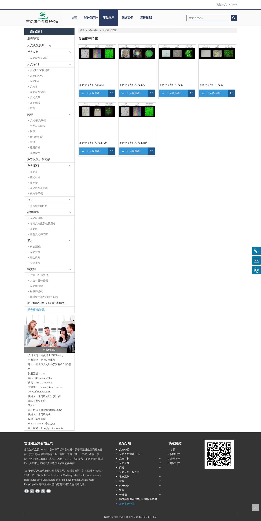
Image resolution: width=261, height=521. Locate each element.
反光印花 (33, 38)
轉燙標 (31, 269)
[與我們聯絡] (49, 334)
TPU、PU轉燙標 (39, 275)
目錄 (32, 131)
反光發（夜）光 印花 (171, 85)
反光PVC (35, 81)
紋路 (32, 108)
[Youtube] (48, 491)
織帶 (32, 142)
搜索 (234, 18)
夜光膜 (34, 229)
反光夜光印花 (36, 309)
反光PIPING (36, 75)
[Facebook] (26, 491)
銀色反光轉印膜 (39, 234)
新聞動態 (146, 17)
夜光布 (34, 172)
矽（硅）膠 (36, 136)
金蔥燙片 (35, 263)
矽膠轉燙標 (36, 291)
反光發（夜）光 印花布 (132, 85)
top (255, 507)
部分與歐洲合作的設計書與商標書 (49, 303)
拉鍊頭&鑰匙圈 (38, 206)
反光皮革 (35, 97)
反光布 (34, 86)
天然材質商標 (37, 126)
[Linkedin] (37, 491)
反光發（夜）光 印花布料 (93, 143)
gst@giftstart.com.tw (51, 410)
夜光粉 (34, 182)
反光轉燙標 (36, 286)
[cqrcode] (219, 454)
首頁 (74, 17)
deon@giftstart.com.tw (52, 428)
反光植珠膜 (36, 218)
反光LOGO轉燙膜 (40, 70)
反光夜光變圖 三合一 (40, 45)
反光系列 (33, 64)
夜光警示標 (36, 193)
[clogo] (42, 17)
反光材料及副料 (39, 58)
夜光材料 (35, 177)
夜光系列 (33, 165)
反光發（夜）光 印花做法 (133, 143)
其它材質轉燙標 (39, 280)
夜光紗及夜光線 (39, 188)
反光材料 (33, 51)
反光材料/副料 (38, 92)
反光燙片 (35, 252)
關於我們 (90, 17)
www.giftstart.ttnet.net (39, 391)
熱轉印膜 (33, 212)
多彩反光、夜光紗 (38, 159)
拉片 (30, 199)
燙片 (30, 240)
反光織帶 (35, 102)
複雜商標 (35, 147)
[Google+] (32, 491)
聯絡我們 (127, 17)
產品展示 (108, 17)
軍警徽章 (35, 153)
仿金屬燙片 (36, 246)
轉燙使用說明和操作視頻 (44, 297)
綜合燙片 (35, 257)
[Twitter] (43, 491)
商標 (30, 114)
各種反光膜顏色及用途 (42, 223)
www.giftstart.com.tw (51, 387)
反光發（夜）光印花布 (91, 85)
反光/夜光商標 (38, 120)
